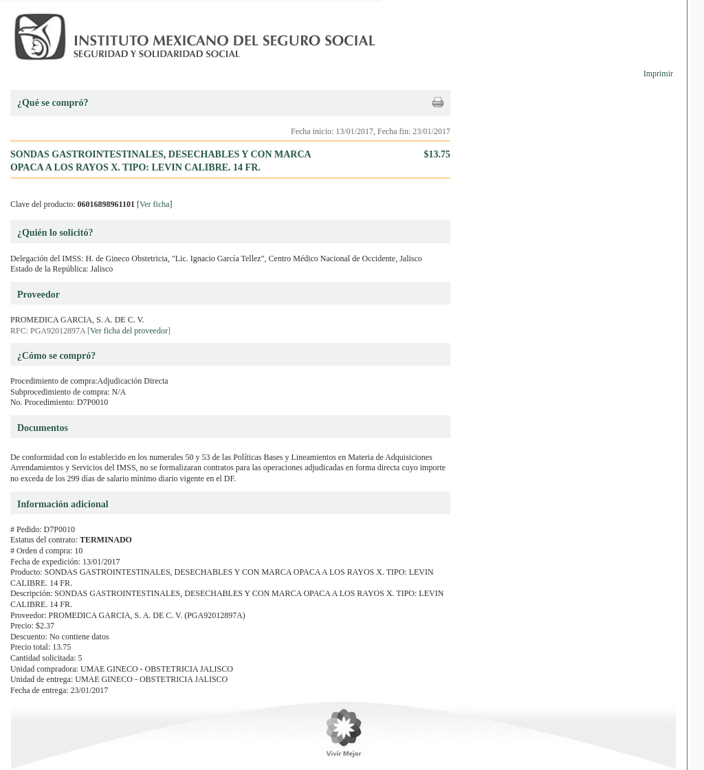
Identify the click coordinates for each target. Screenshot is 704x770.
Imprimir (658, 73)
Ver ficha (155, 204)
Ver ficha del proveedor (129, 331)
